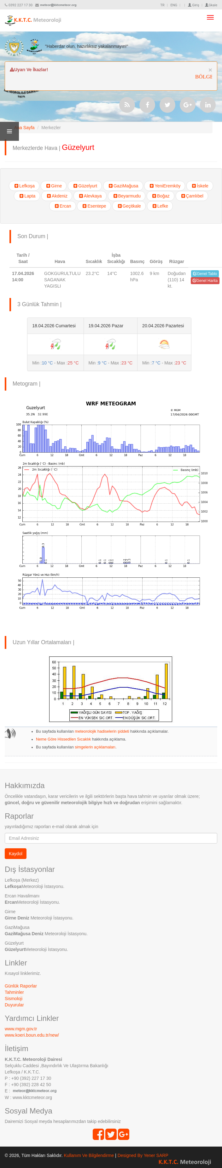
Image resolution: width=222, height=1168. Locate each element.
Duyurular (14, 1004)
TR (162, 5)
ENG (173, 5)
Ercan (62, 206)
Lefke (160, 206)
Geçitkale (129, 206)
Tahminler (14, 992)
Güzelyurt (85, 185)
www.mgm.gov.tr (21, 1028)
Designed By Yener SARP (143, 1155)
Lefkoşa (24, 185)
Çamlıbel (191, 195)
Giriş (193, 5)
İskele (199, 185)
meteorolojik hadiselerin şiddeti (102, 731)
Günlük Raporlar (21, 985)
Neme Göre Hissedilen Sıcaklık (63, 739)
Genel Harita (205, 280)
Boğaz (160, 195)
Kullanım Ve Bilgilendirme (89, 1155)
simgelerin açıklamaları (94, 747)
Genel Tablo (205, 274)
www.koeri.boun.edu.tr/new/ (32, 1035)
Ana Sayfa (24, 127)
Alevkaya (90, 195)
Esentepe (94, 206)
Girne (53, 185)
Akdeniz (56, 195)
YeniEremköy (164, 185)
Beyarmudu (127, 195)
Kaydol (15, 853)
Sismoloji (13, 998)
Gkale (211, 5)
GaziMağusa (123, 185)
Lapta (27, 195)
